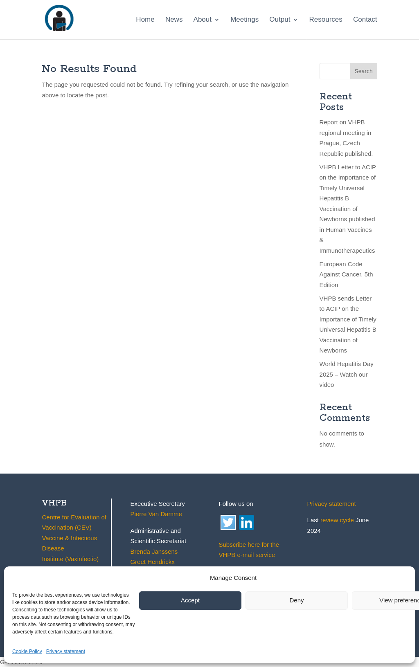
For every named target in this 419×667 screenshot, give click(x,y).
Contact (365, 20)
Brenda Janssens (154, 551)
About (203, 20)
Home (145, 20)
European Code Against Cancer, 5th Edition (346, 274)
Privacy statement (65, 651)
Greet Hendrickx (152, 561)
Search (363, 71)
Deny (296, 600)
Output (279, 20)
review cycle (337, 520)
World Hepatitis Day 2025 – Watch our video (347, 374)
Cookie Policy (27, 651)
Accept (190, 600)
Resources (325, 20)
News (174, 20)
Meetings (244, 20)
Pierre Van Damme (156, 513)
